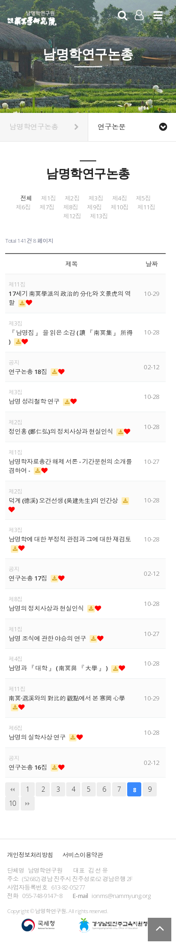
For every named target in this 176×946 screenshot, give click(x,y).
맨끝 (28, 803)
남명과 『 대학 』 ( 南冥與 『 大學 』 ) (58, 668)
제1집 (48, 198)
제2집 (72, 198)
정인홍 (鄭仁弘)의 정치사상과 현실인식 (61, 431)
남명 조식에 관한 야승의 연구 (47, 638)
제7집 (46, 207)
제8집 (70, 207)
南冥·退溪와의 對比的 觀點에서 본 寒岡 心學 (66, 698)
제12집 (72, 216)
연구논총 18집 (28, 371)
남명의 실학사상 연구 (37, 737)
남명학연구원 (32, 16)
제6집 (23, 207)
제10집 (120, 207)
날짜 (151, 264)
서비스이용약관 (82, 855)
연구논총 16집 (28, 767)
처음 (12, 789)
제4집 (119, 198)
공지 (13, 362)
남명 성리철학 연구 (34, 401)
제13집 (99, 216)
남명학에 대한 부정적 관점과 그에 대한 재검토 (69, 539)
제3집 (95, 198)
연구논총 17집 (28, 578)
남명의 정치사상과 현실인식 (46, 608)
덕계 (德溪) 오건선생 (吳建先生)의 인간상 (63, 500)
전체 (26, 198)
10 (12, 803)
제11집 (146, 207)
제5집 (143, 198)
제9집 (94, 207)
